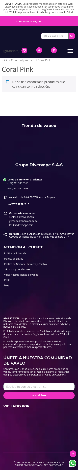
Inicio (5, 60)
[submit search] (72, 36)
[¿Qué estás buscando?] (55, 36)
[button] (70, 50)
